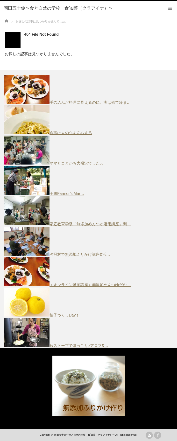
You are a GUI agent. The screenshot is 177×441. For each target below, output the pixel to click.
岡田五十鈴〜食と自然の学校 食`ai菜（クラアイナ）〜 (84, 435)
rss (149, 435)
